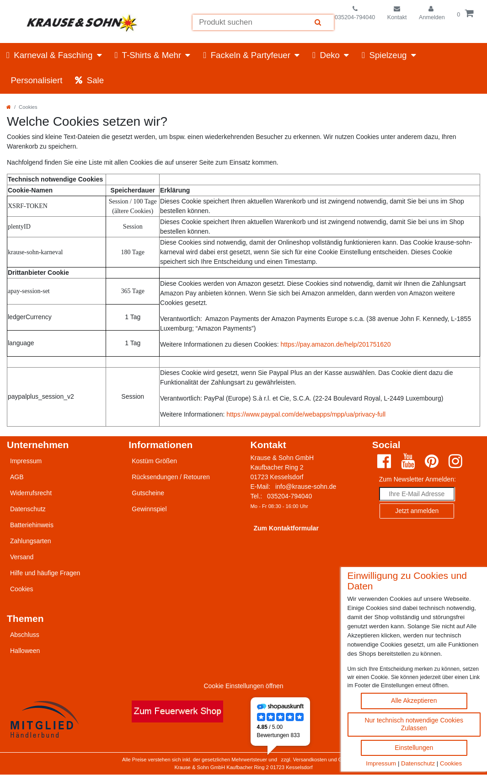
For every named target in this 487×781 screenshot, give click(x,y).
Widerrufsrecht (31, 493)
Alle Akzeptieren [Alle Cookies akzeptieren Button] (414, 700)
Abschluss (24, 634)
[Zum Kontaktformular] (397, 14)
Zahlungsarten (30, 541)
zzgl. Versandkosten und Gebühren (321, 759)
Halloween (25, 650)
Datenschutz (418, 763)
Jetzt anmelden (417, 510)
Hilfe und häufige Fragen (45, 573)
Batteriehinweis (32, 525)
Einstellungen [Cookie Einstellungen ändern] (414, 747)
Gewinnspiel (149, 509)
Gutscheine (148, 493)
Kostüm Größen (154, 461)
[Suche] (318, 22)
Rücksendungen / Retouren (170, 477)
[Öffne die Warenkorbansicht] (465, 13)
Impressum (381, 763)
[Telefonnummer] (355, 14)
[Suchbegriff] (247, 22)
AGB (17, 477)
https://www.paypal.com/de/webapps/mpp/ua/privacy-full (305, 414)
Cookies (451, 763)
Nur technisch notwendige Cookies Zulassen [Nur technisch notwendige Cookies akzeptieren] (413, 724)
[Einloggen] (432, 14)
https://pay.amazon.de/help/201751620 (336, 344)
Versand (21, 557)
